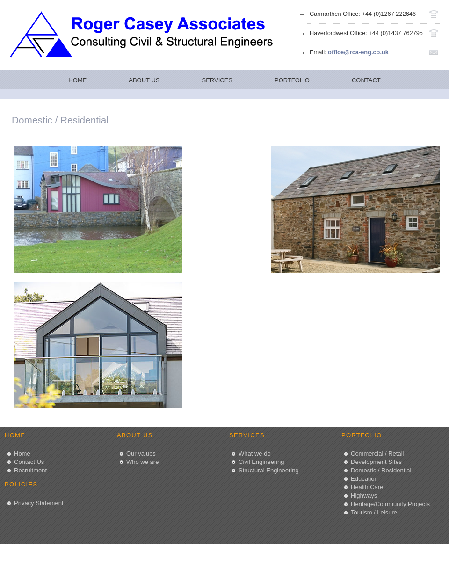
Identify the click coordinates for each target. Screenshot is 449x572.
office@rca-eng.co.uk (358, 52)
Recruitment (30, 470)
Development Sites (376, 461)
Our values (141, 453)
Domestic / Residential (381, 470)
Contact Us (29, 461)
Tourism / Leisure (374, 512)
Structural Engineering (269, 470)
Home (22, 453)
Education (364, 478)
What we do (255, 453)
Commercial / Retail (377, 453)
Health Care (367, 487)
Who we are (142, 461)
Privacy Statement (39, 503)
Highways (364, 495)
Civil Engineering (261, 461)
